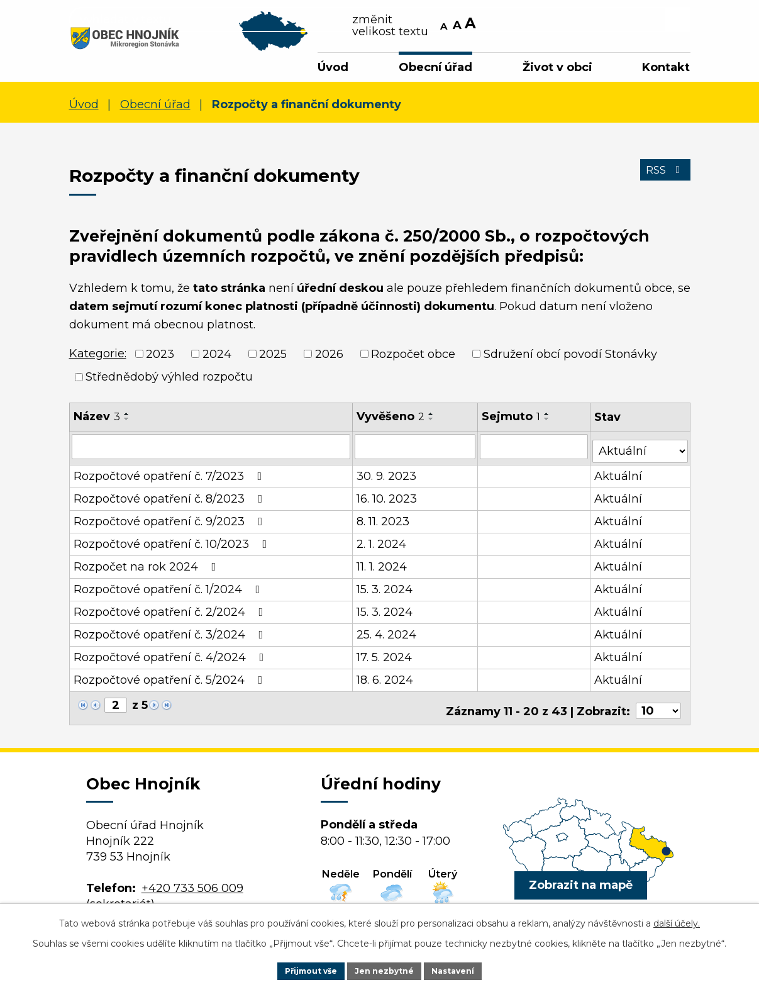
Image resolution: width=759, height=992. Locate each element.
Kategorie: (97, 359)
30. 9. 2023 (387, 477)
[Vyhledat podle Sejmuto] (535, 452)
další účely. (676, 920)
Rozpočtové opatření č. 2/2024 (171, 613)
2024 (216, 359)
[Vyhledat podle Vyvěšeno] (415, 452)
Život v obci (557, 67)
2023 (160, 359)
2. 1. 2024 (382, 545)
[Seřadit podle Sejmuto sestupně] (548, 424)
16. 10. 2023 (387, 499)
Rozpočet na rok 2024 (147, 567)
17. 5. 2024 (385, 658)
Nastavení (462, 969)
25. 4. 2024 (387, 635)
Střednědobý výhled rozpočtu (169, 382)
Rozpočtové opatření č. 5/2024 (171, 681)
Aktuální (619, 477)
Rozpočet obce (413, 359)
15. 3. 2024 (385, 590)
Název (97, 422)
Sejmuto (512, 422)
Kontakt (666, 67)
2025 (273, 359)
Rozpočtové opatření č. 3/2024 (171, 635)
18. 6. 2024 (385, 681)
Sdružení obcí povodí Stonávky (570, 359)
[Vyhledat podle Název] (212, 452)
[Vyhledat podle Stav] (641, 451)
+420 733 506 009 (192, 884)
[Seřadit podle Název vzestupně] (127, 419)
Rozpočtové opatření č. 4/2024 (171, 658)
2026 (329, 359)
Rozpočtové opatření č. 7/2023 (170, 477)
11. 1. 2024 (382, 567)
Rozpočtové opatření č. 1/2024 (169, 590)
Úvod (333, 67)
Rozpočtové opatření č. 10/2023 (173, 545)
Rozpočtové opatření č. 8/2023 (171, 499)
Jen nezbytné (385, 969)
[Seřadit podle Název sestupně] (127, 424)
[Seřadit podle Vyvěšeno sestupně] (432, 424)
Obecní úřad (435, 67)
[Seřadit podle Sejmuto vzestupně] (548, 419)
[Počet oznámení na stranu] (658, 706)
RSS (662, 183)
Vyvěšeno (391, 422)
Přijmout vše (302, 969)
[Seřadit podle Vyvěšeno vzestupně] (432, 419)
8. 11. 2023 (383, 522)
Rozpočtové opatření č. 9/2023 (171, 522)
